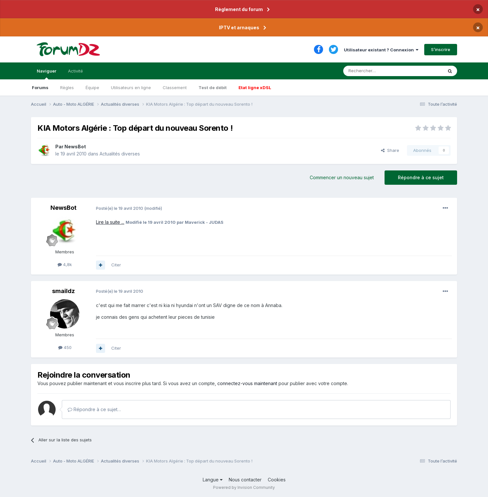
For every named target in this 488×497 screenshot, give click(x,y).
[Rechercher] (378, 71)
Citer (116, 264)
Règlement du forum (239, 9)
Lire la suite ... (110, 222)
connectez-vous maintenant (247, 383)
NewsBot (75, 146)
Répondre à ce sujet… (94, 409)
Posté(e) (119, 208)
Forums (40, 87)
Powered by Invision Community (244, 487)
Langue (213, 479)
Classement (175, 87)
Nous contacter (245, 479)
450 (65, 347)
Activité (75, 71)
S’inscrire (440, 49)
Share (390, 150)
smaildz (63, 291)
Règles (67, 87)
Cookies (277, 479)
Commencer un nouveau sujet (342, 177)
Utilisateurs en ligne (131, 87)
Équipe (92, 87)
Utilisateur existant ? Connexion (381, 49)
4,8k (65, 264)
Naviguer (46, 73)
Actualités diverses (120, 153)
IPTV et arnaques (239, 27)
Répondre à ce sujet (421, 177)
